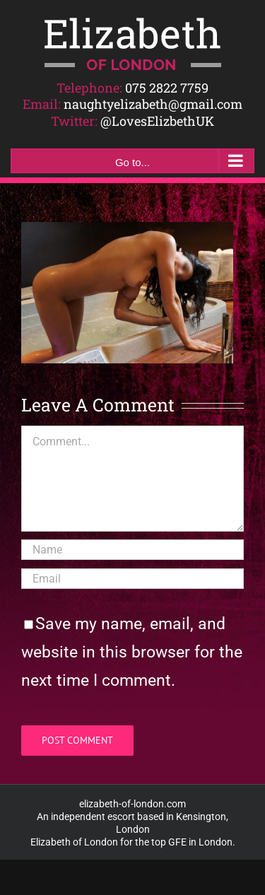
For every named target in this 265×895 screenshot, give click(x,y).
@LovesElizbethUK (157, 120)
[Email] (132, 578)
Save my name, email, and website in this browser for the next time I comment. (131, 652)
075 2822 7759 (166, 87)
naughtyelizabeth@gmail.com (153, 103)
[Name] (132, 549)
